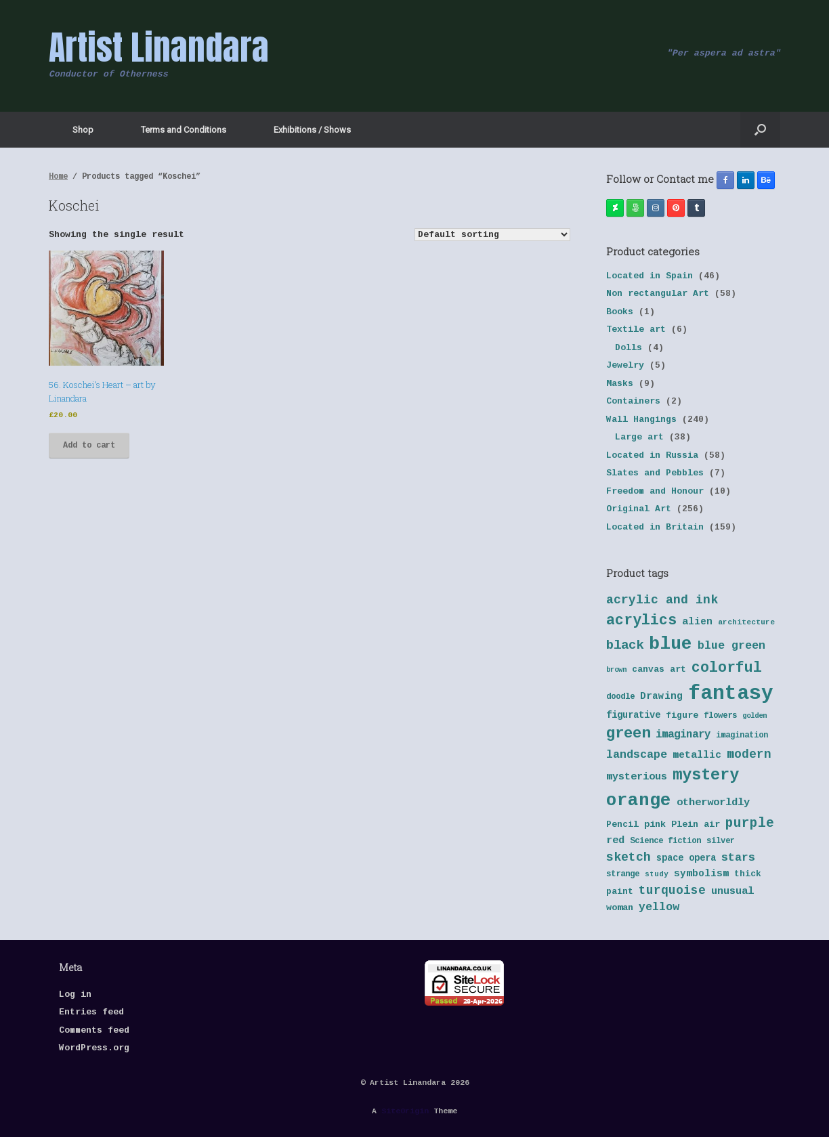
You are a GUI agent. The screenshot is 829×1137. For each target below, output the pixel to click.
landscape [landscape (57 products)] (636, 754)
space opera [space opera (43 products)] (686, 858)
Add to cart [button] (89, 445)
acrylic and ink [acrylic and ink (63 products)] (662, 600)
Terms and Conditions (183, 130)
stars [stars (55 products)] (738, 857)
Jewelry (625, 365)
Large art (639, 437)
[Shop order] (492, 234)
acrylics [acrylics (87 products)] (641, 620)
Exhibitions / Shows (312, 130)
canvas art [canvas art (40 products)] (659, 669)
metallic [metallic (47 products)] (697, 755)
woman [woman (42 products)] (619, 908)
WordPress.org (94, 1048)
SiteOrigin (405, 1111)
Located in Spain (649, 276)
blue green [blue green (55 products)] (731, 645)
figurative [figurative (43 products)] (633, 715)
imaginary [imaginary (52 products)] (683, 735)
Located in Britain (655, 527)
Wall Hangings (641, 419)
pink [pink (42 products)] (655, 824)
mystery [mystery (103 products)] (706, 775)
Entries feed (91, 1012)
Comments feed (94, 1030)
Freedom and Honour (655, 491)
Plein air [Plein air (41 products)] (695, 824)
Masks (619, 384)
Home (58, 176)
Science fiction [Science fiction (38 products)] (665, 841)
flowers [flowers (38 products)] (720, 716)
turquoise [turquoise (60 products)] (672, 890)
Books (619, 312)
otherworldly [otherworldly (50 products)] (713, 802)
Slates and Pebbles (655, 473)
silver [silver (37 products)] (720, 841)
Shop (82, 130)
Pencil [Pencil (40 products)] (622, 824)
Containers (633, 401)
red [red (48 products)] (615, 840)
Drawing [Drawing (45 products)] (661, 696)
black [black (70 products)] (624, 645)
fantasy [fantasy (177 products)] (730, 694)
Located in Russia (652, 455)
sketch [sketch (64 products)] (628, 857)
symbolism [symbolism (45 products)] (701, 873)
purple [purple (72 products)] (749, 823)
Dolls (628, 348)
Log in (75, 994)
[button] (760, 130)
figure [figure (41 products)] (682, 715)
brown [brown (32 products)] (616, 670)
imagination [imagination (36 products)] (742, 735)
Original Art (638, 509)
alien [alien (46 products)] (697, 621)
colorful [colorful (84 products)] (727, 668)
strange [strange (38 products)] (622, 874)
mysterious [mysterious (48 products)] (636, 777)
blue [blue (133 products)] (670, 644)
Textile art (636, 329)
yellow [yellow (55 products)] (659, 907)
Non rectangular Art (657, 293)
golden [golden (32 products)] (754, 716)
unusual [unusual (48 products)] (732, 891)
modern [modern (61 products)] (749, 754)
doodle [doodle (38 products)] (620, 697)
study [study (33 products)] (656, 874)
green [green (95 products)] (628, 733)
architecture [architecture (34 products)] (746, 622)
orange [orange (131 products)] (638, 800)
